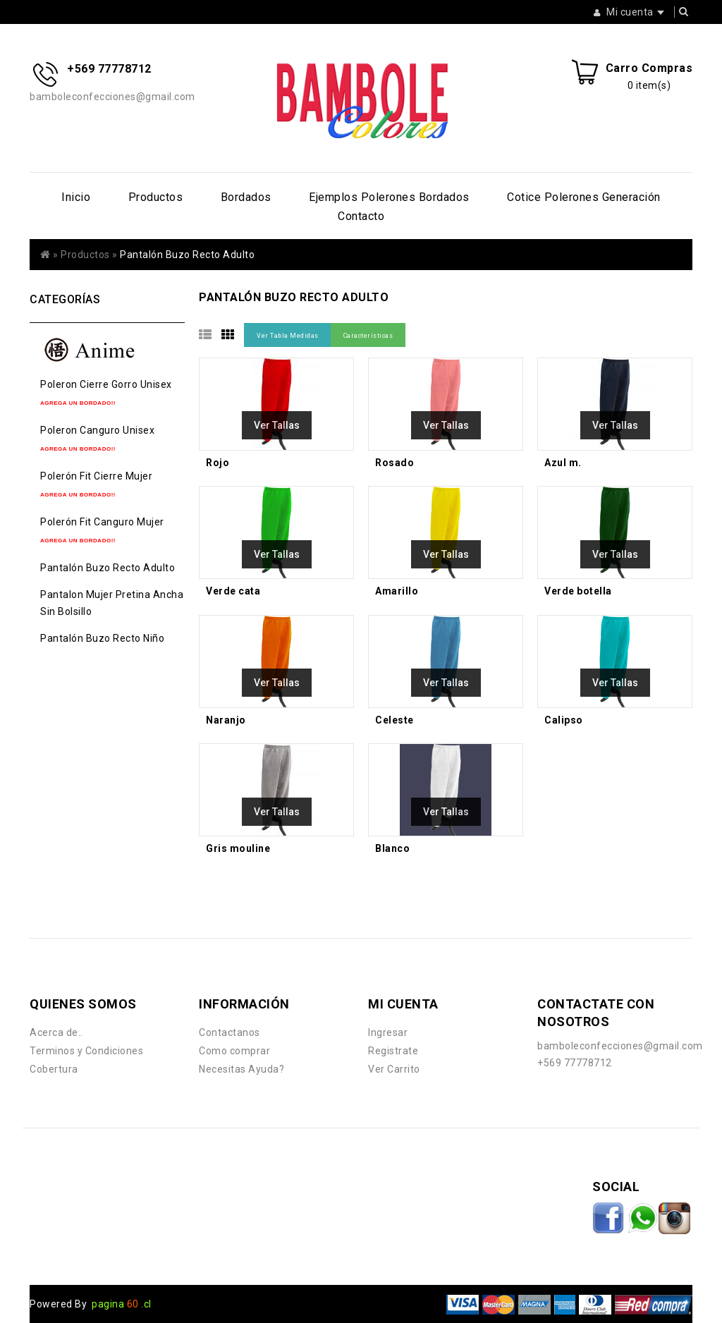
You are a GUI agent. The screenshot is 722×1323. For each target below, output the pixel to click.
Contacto (361, 216)
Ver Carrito (394, 1069)
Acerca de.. (56, 1032)
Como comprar (234, 1050)
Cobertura (54, 1069)
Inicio (75, 197)
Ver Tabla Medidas (288, 335)
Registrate (393, 1050)
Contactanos (229, 1032)
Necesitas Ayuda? (241, 1069)
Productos (155, 197)
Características (368, 335)
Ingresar (388, 1032)
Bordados (246, 197)
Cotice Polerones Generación (584, 197)
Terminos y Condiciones (86, 1050)
